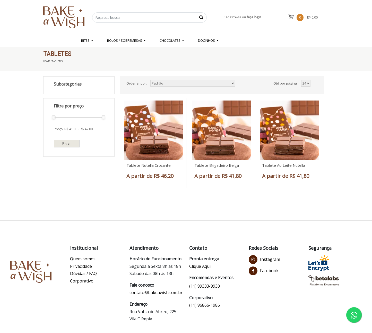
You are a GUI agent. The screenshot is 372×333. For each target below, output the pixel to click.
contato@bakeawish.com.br (156, 292)
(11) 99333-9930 (204, 286)
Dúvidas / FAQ (83, 273)
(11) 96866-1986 (204, 305)
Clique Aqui (200, 266)
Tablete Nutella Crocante (148, 165)
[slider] (53, 117)
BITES (85, 40)
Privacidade (81, 266)
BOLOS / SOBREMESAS (125, 40)
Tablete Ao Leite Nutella (283, 165)
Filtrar (66, 143)
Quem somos (83, 259)
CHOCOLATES (170, 40)
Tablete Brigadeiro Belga (216, 165)
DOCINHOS (207, 40)
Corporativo (81, 281)
